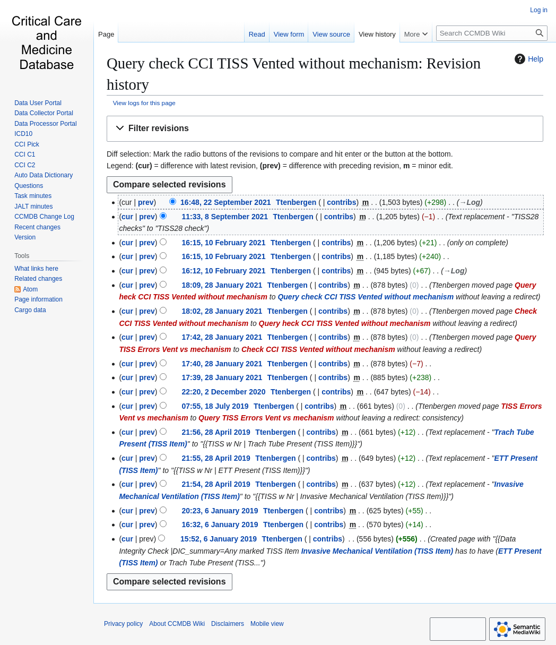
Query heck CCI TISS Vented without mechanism (345, 323)
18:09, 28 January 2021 (221, 285)
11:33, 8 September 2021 (224, 216)
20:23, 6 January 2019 (219, 510)
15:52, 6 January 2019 (218, 539)
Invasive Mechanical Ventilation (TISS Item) (377, 551)
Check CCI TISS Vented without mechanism (318, 349)
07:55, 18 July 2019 (214, 406)
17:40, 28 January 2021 (221, 363)
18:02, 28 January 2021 (221, 311)
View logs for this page (144, 102)
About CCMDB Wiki (177, 623)
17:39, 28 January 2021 (221, 377)
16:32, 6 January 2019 (219, 524)
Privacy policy (123, 623)
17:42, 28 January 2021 (221, 337)
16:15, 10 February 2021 (223, 242)
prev (146, 202)
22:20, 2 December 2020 (223, 392)
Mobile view (267, 623)
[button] (325, 128)
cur (127, 216)
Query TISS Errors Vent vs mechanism (266, 418)
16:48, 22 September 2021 (225, 202)
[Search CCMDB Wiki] (492, 33)
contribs (341, 202)
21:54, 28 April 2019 (215, 484)
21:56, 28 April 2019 (215, 432)
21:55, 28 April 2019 (215, 458)
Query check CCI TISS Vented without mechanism (365, 297)
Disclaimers (227, 623)
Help (527, 59)
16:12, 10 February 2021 (223, 270)
